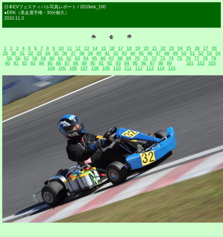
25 (188, 48)
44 (132, 53)
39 (90, 53)
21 (154, 48)
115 (172, 68)
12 (78, 48)
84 (41, 63)
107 (84, 68)
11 (69, 48)
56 (17, 58)
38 (81, 53)
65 (94, 58)
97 (152, 63)
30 (13, 53)
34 (47, 53)
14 (94, 48)
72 (154, 58)
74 (171, 58)
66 (102, 58)
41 (107, 53)
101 (190, 63)
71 (145, 58)
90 (92, 63)
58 (35, 58)
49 (175, 53)
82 (24, 63)
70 (137, 58)
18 (129, 48)
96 (143, 63)
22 (163, 48)
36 (64, 53)
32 (30, 53)
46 (149, 53)
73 (162, 58)
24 (180, 48)
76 (188, 58)
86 (58, 63)
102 (201, 63)
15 (103, 48)
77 (196, 58)
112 (139, 68)
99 (169, 63)
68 (120, 58)
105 (62, 68)
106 (73, 68)
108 (95, 68)
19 (137, 48)
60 (51, 58)
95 (135, 63)
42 (115, 53)
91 (101, 63)
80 (7, 63)
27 (205, 48)
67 (111, 58)
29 (5, 53)
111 (128, 68)
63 (77, 58)
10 (61, 48)
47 (158, 53)
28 (214, 48)
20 (146, 48)
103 (212, 63)
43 (124, 53)
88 (75, 63)
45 (141, 53)
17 (120, 48)
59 (43, 58)
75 (179, 58)
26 (197, 48)
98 (160, 63)
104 (51, 68)
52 (200, 53)
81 (16, 63)
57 (26, 58)
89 (84, 63)
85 (50, 63)
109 (106, 68)
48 (166, 53)
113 (150, 68)
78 (205, 58)
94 (126, 63)
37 (73, 53)
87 (67, 63)
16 (112, 48)
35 (56, 53)
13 (86, 48)
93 (118, 63)
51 (192, 53)
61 (60, 58)
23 (171, 48)
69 (128, 58)
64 (86, 58)
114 (161, 68)
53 (209, 53)
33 (39, 53)
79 (213, 58)
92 (109, 63)
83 (33, 63)
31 (22, 53)
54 (218, 53)
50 (183, 53)
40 (98, 53)
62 (69, 58)
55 (9, 58)
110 (117, 68)
